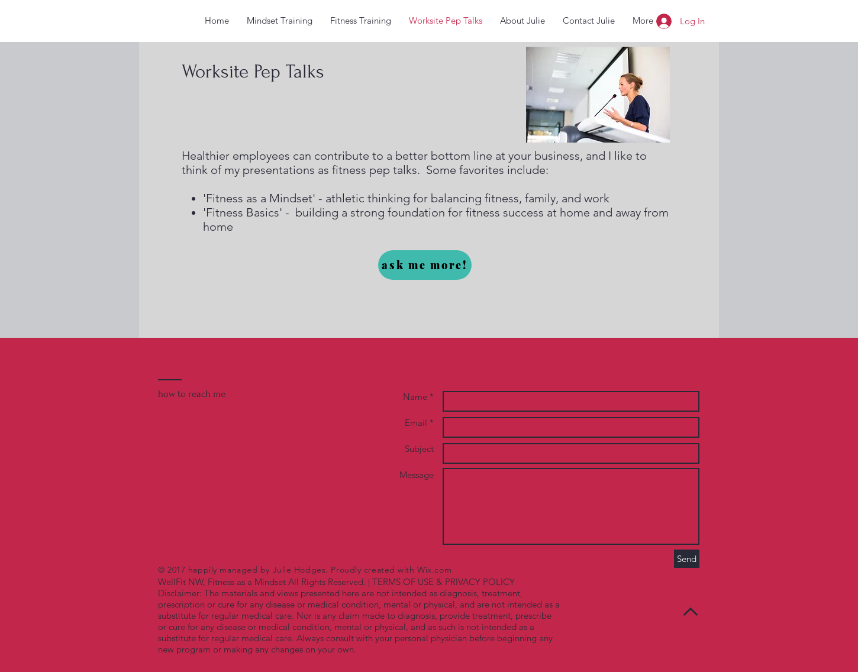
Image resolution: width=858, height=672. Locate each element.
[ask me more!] (425, 265)
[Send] (686, 559)
